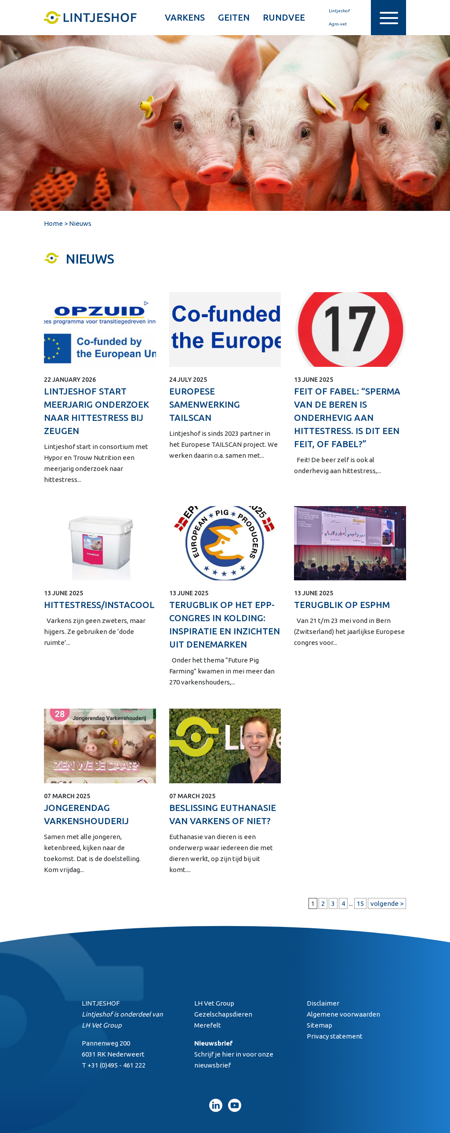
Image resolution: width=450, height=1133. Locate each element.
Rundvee (284, 17)
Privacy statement (335, 1036)
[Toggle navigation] (388, 17)
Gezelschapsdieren (223, 1014)
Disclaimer (323, 1003)
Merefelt (207, 1025)
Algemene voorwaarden (343, 1014)
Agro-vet (332, 24)
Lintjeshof (334, 11)
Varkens (185, 17)
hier (228, 1054)
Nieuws (80, 223)
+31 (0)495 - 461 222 (116, 1065)
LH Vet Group (102, 1025)
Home (53, 223)
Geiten (234, 17)
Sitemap (319, 1025)
